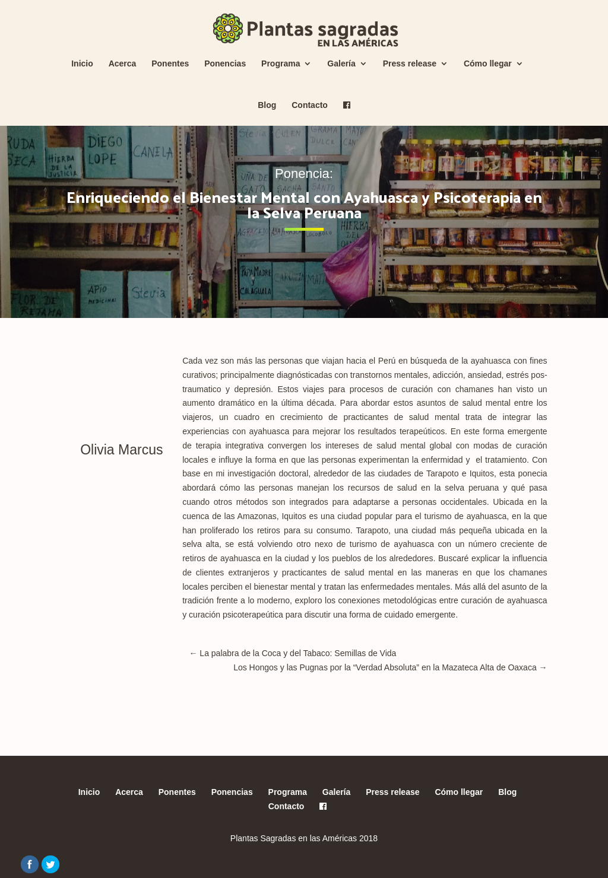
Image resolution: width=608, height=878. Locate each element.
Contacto (310, 105)
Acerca (123, 63)
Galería (341, 63)
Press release (409, 63)
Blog (267, 105)
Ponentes (170, 63)
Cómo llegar (488, 63)
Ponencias (225, 63)
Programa (280, 63)
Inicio (82, 63)
